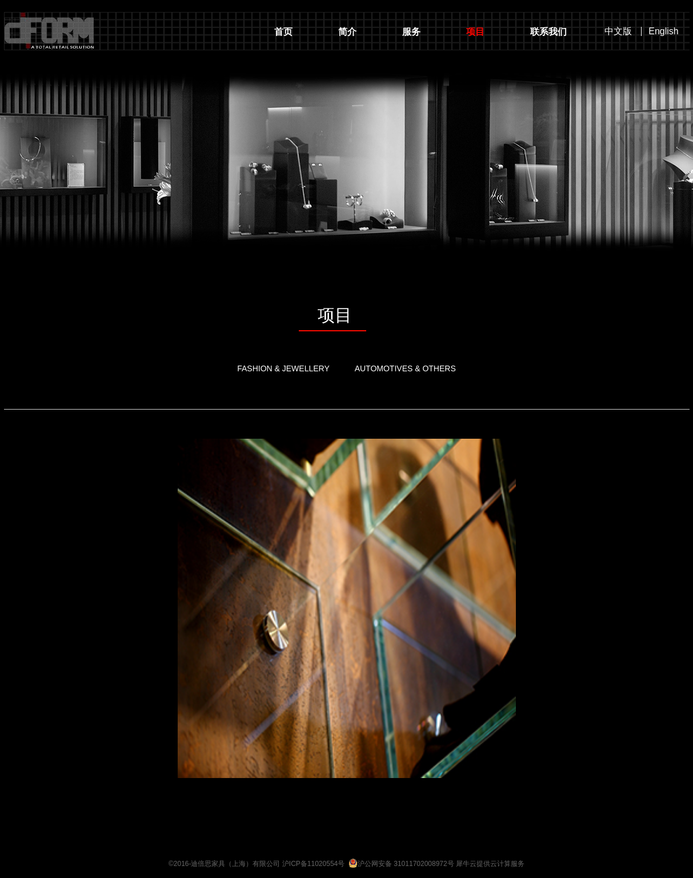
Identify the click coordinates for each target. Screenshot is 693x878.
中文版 (618, 31)
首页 (283, 32)
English (663, 31)
